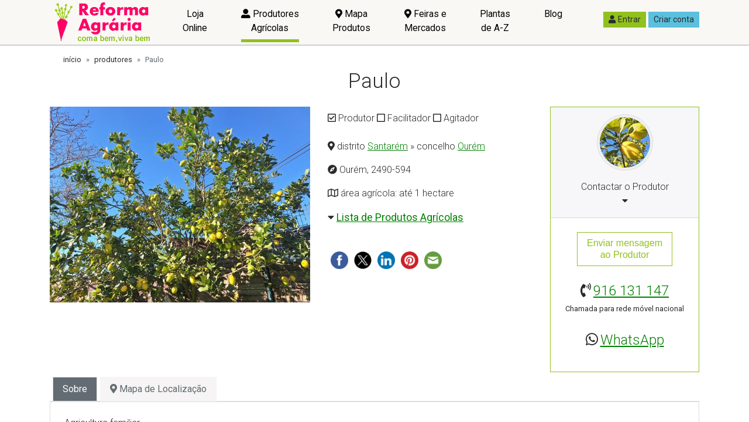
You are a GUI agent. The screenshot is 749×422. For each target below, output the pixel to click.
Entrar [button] (625, 19)
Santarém (387, 146)
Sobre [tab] (75, 388)
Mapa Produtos (351, 20)
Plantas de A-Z (495, 20)
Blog (553, 13)
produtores (113, 59)
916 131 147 (631, 291)
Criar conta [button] (674, 19)
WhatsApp (632, 340)
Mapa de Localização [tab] (158, 388)
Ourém (471, 146)
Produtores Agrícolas (270, 20)
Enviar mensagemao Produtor (624, 249)
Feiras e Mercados (425, 20)
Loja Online (195, 20)
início (72, 59)
